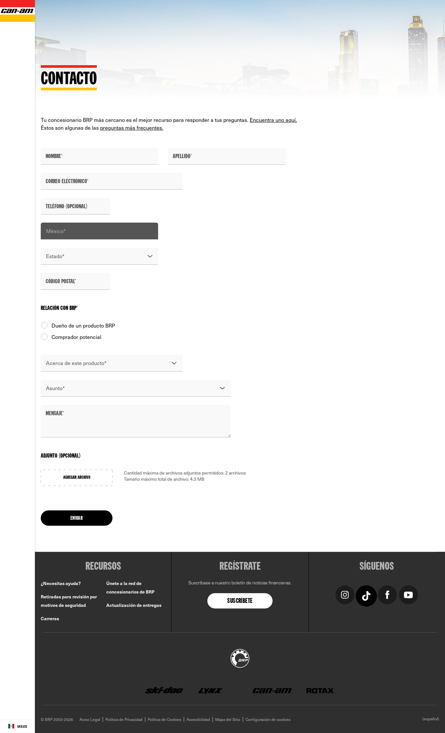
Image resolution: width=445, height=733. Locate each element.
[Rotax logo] (320, 690)
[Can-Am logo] (272, 690)
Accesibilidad (198, 719)
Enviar (76, 518)
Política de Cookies (164, 719)
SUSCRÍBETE (239, 601)
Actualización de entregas (133, 605)
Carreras (50, 618)
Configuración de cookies (267, 719)
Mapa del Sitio (227, 719)
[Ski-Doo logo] (164, 690)
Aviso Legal (90, 719)
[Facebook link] (387, 594)
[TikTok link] (366, 595)
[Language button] (17, 726)
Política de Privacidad (123, 719)
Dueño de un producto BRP (78, 325)
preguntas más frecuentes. (131, 127)
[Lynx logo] (210, 690)
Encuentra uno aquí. (273, 120)
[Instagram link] (344, 594)
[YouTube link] (408, 594)
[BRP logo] (240, 657)
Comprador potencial (71, 336)
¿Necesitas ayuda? (61, 583)
